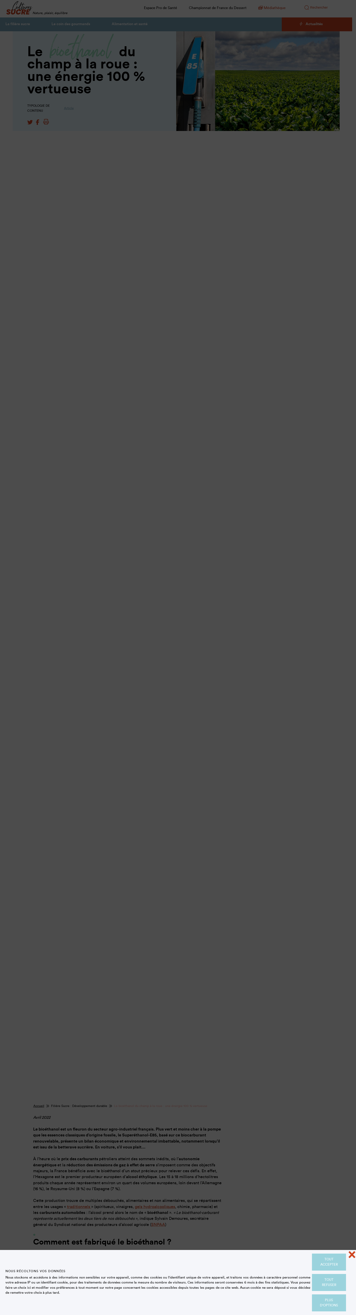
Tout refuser (329, 1282)
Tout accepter (329, 1262)
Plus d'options (329, 1302)
